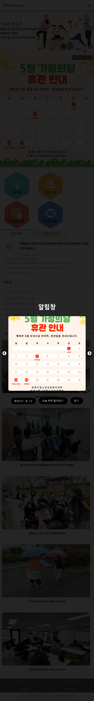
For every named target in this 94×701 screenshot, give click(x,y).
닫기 (76, 400)
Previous (4, 353)
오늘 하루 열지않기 (52, 400)
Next (89, 353)
